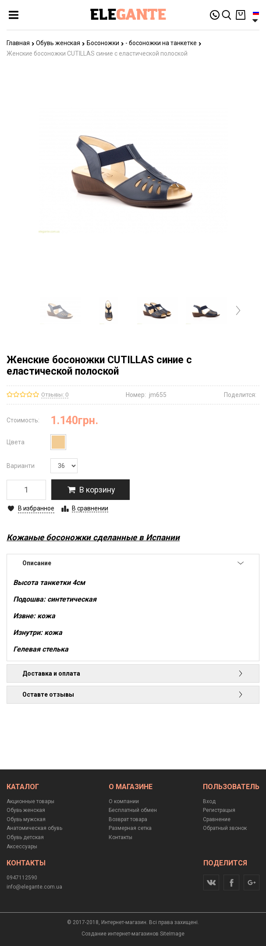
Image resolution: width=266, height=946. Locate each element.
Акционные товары (30, 801)
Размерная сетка (130, 828)
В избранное (36, 508)
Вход (209, 801)
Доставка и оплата (133, 673)
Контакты (120, 837)
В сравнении (90, 508)
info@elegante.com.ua (34, 887)
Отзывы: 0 (54, 394)
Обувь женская (60, 42)
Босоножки (105, 42)
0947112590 (22, 878)
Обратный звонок (225, 828)
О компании (124, 801)
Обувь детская (25, 837)
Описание (133, 563)
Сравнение (217, 819)
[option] (60, 310)
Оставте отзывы (133, 694)
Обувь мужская (26, 819)
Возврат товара (128, 819)
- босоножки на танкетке (163, 42)
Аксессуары (22, 846)
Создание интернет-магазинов (120, 934)
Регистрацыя (219, 810)
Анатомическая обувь (34, 828)
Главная (21, 42)
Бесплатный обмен (133, 810)
